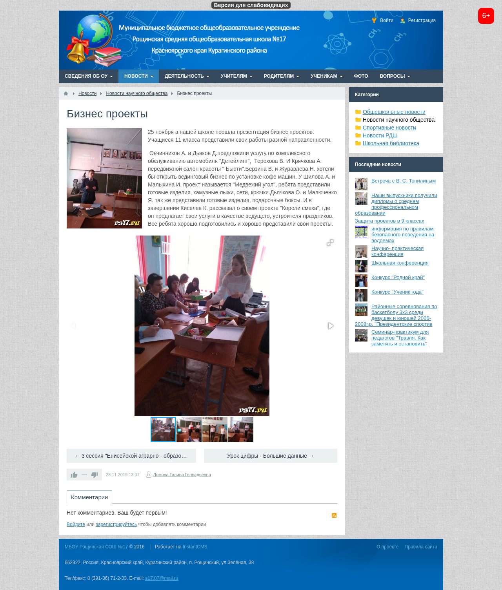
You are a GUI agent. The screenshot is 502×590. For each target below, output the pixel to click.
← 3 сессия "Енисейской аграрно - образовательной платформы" (135, 456)
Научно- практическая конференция (397, 251)
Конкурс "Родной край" (398, 277)
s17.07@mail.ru (161, 578)
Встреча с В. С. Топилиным (403, 181)
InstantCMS (195, 547)
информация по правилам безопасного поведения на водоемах (402, 234)
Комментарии (89, 497)
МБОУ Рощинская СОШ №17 (96, 547)
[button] (330, 242)
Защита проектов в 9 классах (389, 221)
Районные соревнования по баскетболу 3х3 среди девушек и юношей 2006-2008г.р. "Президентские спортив (396, 315)
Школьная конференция (400, 263)
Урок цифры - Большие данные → (270, 456)
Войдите (76, 524)
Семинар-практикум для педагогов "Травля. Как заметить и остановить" (400, 338)
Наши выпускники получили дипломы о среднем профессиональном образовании (396, 204)
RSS (334, 515)
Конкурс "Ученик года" (397, 292)
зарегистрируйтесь (116, 524)
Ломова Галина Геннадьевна (182, 474)
